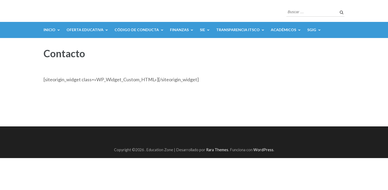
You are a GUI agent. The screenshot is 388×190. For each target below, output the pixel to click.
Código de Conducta (137, 29)
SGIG (311, 29)
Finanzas (179, 29)
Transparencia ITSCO (238, 29)
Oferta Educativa (85, 29)
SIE (202, 29)
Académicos (283, 29)
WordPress (263, 150)
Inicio (49, 29)
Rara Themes (217, 150)
